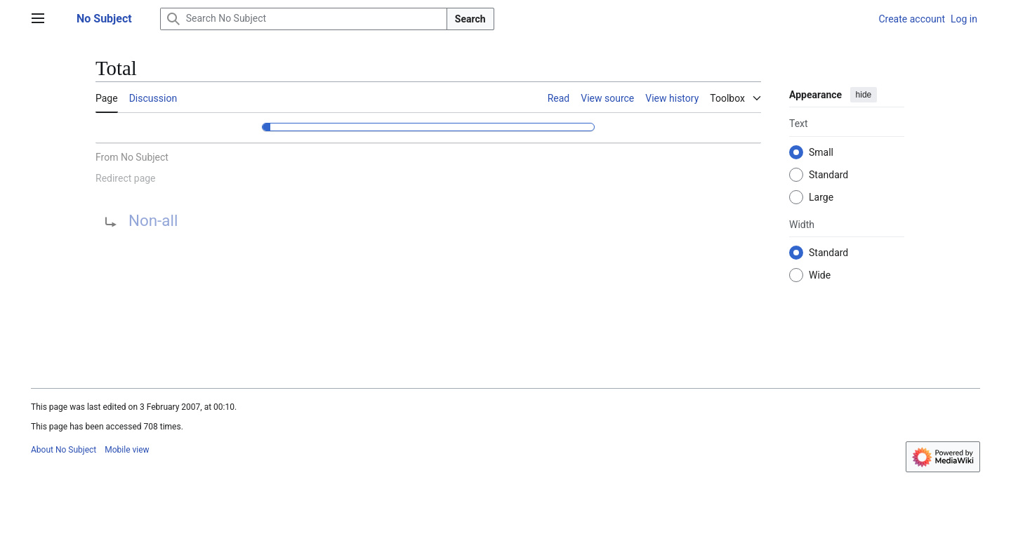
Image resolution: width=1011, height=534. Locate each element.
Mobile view (127, 450)
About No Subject (63, 450)
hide (864, 95)
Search (470, 19)
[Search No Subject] (303, 19)
